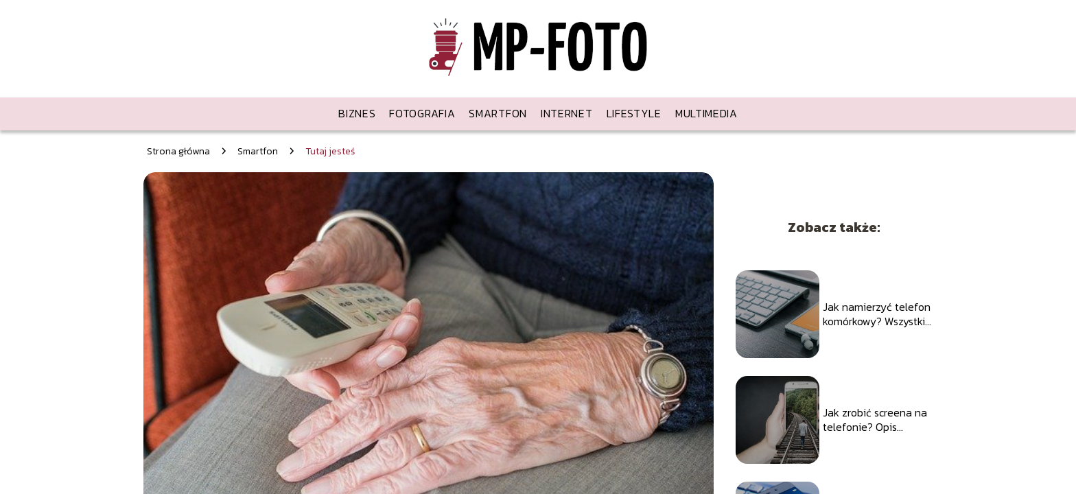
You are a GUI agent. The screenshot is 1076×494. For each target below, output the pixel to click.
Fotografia (422, 113)
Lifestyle (634, 113)
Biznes (356, 113)
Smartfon (498, 113)
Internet (567, 113)
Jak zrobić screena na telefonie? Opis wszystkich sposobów (875, 419)
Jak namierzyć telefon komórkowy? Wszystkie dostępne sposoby (877, 314)
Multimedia (706, 113)
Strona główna (178, 151)
